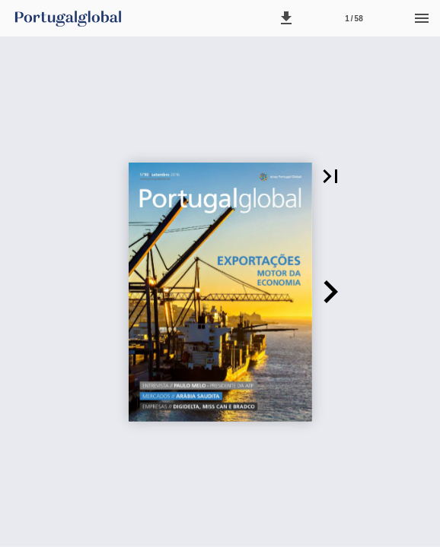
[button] (286, 18)
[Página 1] (354, 18)
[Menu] (421, 18)
